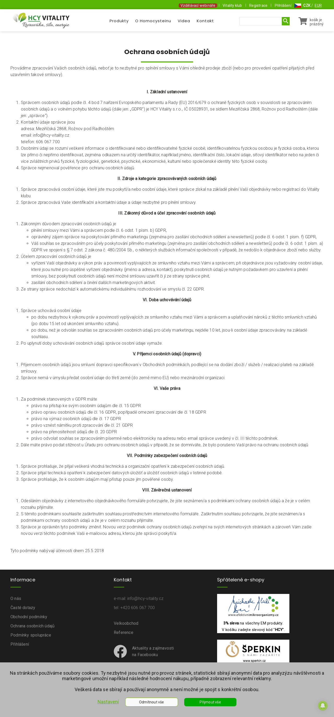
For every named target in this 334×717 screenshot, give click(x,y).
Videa (184, 21)
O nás (15, 598)
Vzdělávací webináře (198, 5)
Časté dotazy (22, 607)
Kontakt (205, 21)
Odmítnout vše (151, 702)
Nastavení (108, 701)
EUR (318, 5)
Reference (123, 632)
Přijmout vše (210, 702)
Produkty (119, 21)
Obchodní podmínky (28, 616)
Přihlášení (283, 5)
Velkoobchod (126, 623)
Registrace (258, 5)
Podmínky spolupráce (30, 635)
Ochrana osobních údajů (32, 625)
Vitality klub (232, 5)
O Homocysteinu (153, 21)
